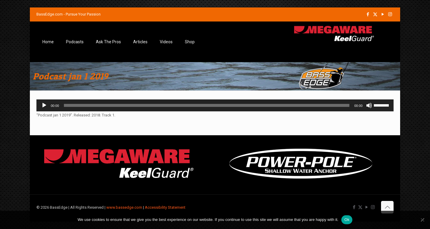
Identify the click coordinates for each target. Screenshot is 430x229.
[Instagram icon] (390, 14)
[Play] (44, 105)
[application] (215, 105)
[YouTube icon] (382, 14)
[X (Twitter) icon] (375, 14)
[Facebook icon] (368, 14)
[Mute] (369, 105)
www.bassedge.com (124, 207)
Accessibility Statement (165, 207)
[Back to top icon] (387, 207)
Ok (346, 219)
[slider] (207, 105)
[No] (423, 220)
